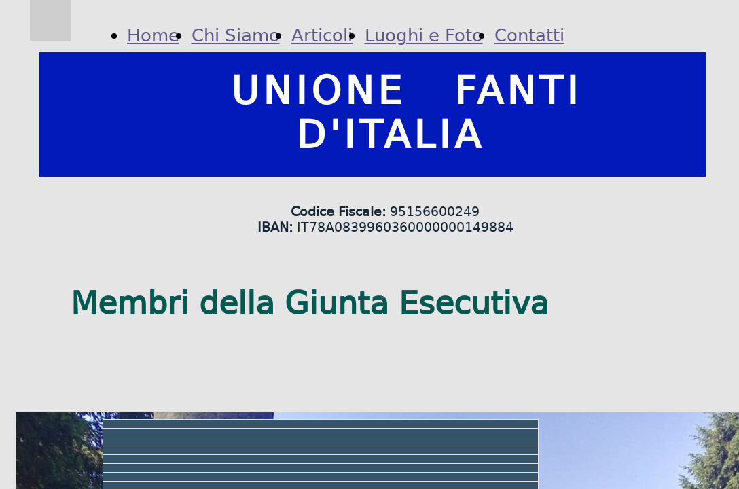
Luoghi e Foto (424, 35)
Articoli (322, 35)
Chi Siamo (236, 35)
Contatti (529, 35)
